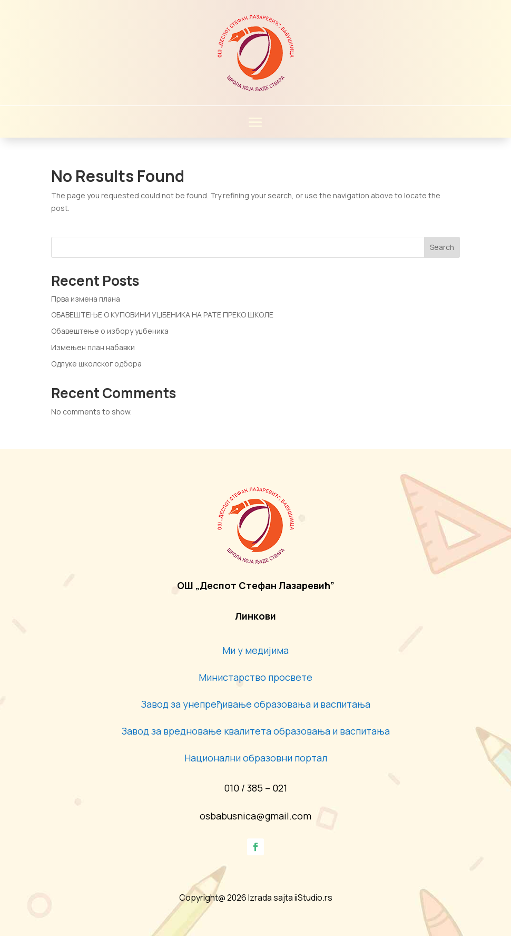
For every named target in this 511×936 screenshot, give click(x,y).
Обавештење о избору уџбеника (110, 331)
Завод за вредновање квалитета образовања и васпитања (256, 731)
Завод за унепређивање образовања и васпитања (255, 704)
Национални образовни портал (255, 757)
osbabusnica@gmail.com (255, 815)
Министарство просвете (255, 677)
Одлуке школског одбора (96, 364)
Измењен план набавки (93, 347)
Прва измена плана (85, 299)
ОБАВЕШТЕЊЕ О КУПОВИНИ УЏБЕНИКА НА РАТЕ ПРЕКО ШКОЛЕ (162, 315)
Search (442, 247)
